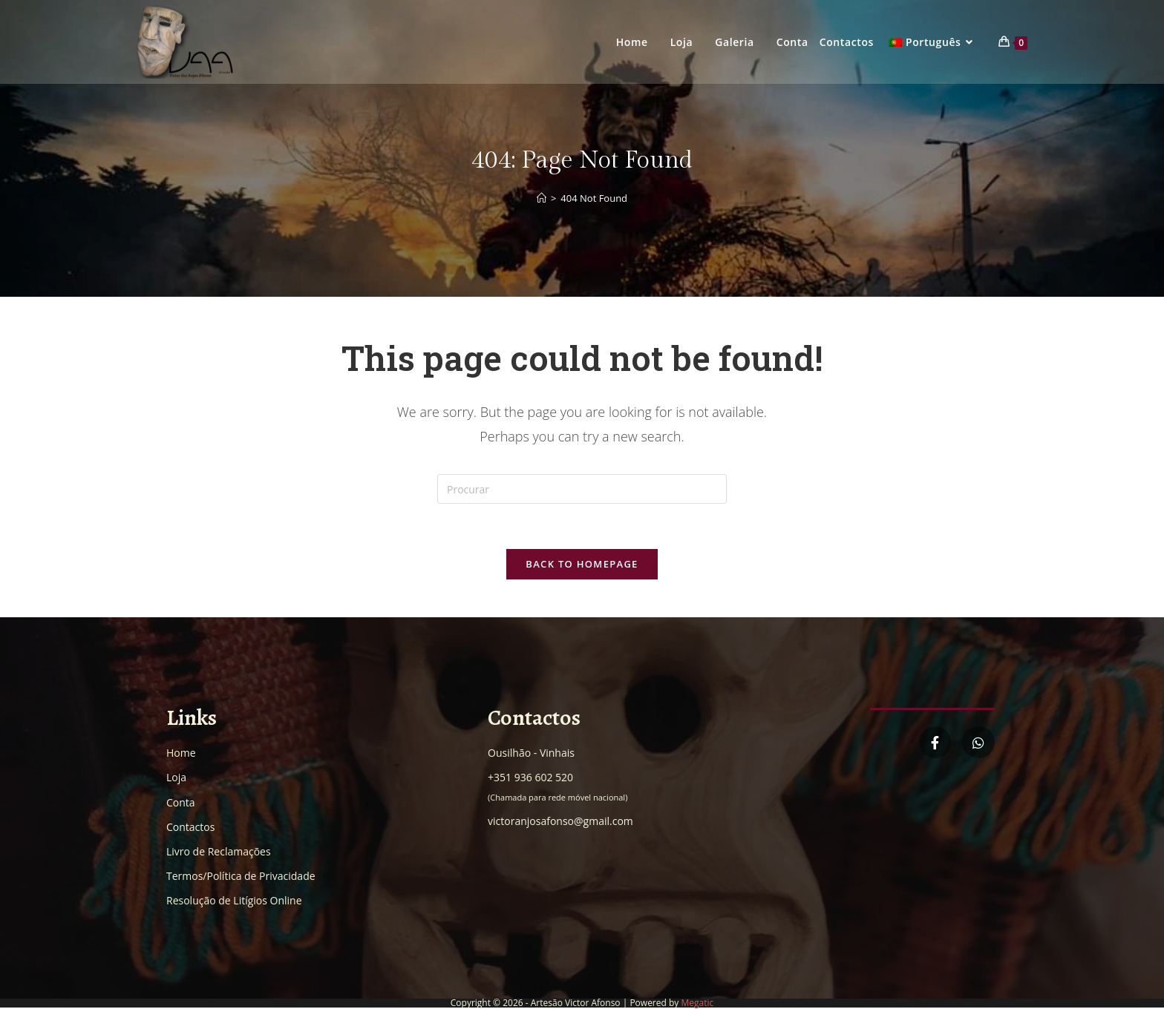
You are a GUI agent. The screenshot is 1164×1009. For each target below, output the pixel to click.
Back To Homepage (582, 564)
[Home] (541, 198)
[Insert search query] (582, 489)
